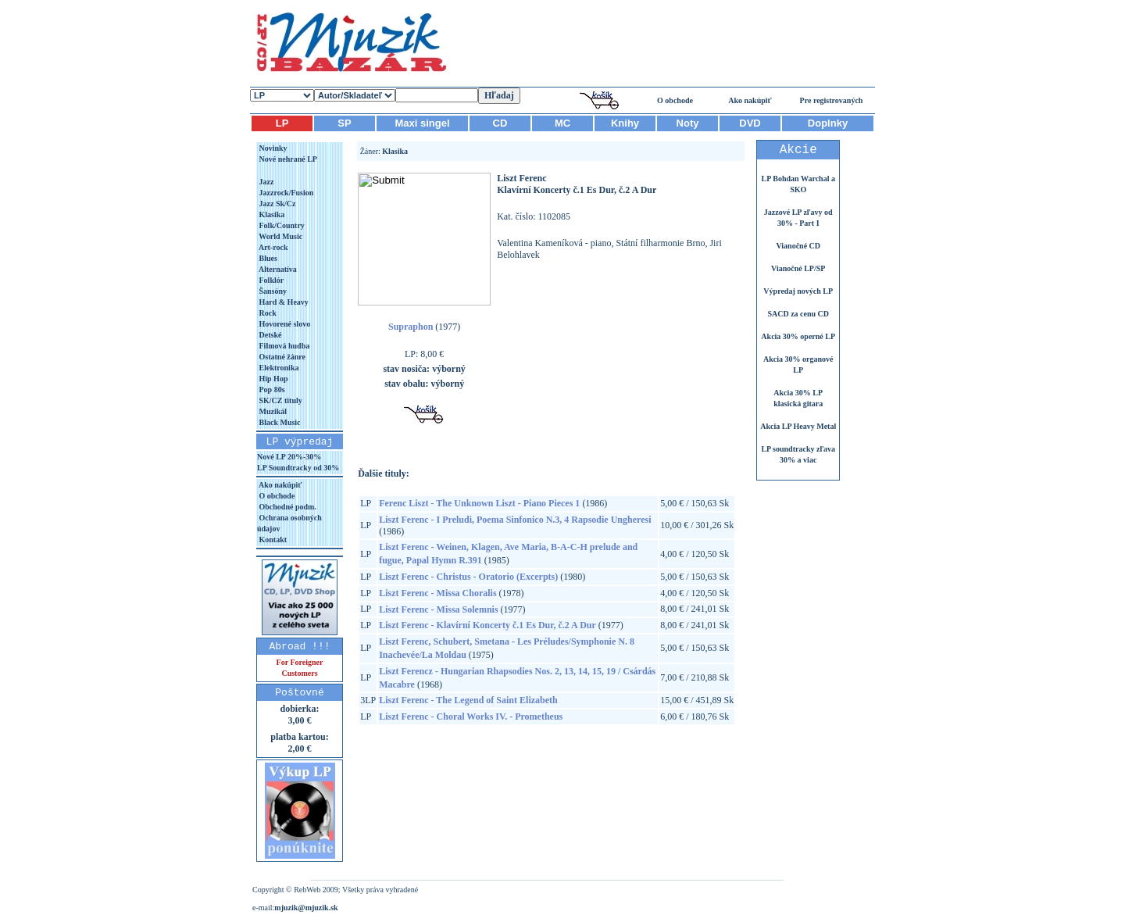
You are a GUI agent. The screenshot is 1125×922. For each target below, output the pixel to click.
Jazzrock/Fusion (285, 192)
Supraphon (410, 326)
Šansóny (272, 291)
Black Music (279, 422)
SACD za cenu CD (798, 313)
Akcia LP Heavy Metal (798, 426)
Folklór (270, 280)
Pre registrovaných (831, 100)
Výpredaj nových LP (798, 291)
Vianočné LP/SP (798, 268)
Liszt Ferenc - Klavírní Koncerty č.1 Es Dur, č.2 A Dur (487, 625)
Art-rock (272, 247)
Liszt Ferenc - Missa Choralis (437, 593)
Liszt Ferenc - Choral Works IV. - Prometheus (470, 716)
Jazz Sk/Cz (276, 203)
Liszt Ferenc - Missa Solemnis (438, 609)
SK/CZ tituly (279, 400)
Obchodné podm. (286, 506)
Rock (267, 313)
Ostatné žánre (281, 356)
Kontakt (272, 539)
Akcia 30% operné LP (798, 336)
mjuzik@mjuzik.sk (306, 907)
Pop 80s (271, 389)
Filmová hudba (283, 345)
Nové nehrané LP (287, 159)
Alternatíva (277, 269)
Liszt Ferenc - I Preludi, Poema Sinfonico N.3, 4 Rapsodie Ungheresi (515, 519)
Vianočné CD (798, 245)
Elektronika (277, 367)
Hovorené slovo (283, 324)
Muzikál (272, 411)
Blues (267, 258)
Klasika (270, 214)
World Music (279, 236)
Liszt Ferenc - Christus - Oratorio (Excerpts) (468, 576)
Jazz (265, 181)
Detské (269, 335)
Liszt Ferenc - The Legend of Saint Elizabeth (468, 700)
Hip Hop (272, 378)
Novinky (272, 148)
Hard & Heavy (283, 302)
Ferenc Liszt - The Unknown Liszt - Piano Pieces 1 (479, 503)
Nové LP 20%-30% (289, 456)
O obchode (675, 100)
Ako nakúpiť (750, 100)
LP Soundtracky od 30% (298, 467)
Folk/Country (281, 225)
